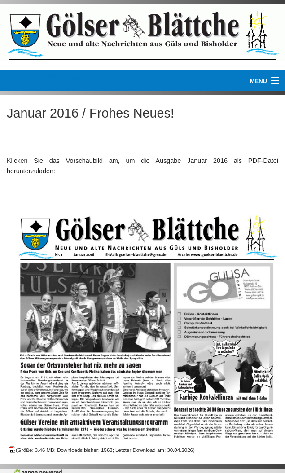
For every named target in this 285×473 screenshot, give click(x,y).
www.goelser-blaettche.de (44, 76)
